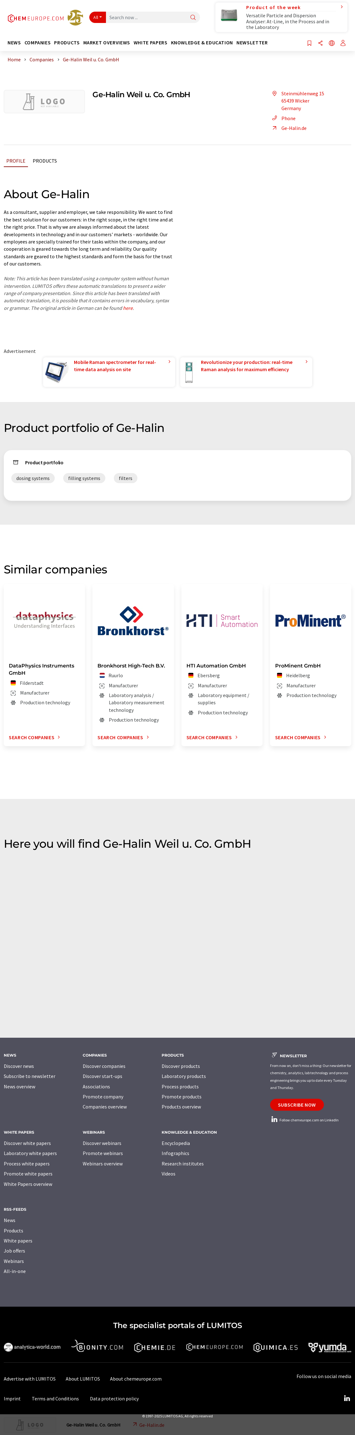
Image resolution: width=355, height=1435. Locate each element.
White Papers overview (28, 1184)
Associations (96, 1086)
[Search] (193, 17)
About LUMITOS (83, 1379)
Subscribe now (297, 1105)
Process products (180, 1086)
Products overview (181, 1106)
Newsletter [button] (252, 43)
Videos (168, 1173)
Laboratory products (184, 1076)
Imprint (12, 1398)
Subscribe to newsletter (29, 1076)
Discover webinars (102, 1143)
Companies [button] (38, 43)
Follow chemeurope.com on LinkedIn (304, 1120)
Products (45, 161)
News (9, 1220)
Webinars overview (103, 1163)
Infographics (175, 1153)
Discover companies (104, 1066)
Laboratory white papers (30, 1153)
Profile (15, 161)
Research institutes (183, 1163)
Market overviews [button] (106, 43)
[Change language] (331, 43)
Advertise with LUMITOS (30, 1379)
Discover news (19, 1066)
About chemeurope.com (136, 1379)
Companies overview (105, 1106)
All (95, 17)
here (128, 308)
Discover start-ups (102, 1076)
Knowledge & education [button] (202, 43)
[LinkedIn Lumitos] (346, 1398)
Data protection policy (114, 1398)
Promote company (103, 1096)
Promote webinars (103, 1153)
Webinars (14, 1261)
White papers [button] (151, 43)
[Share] (320, 43)
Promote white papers (28, 1173)
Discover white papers (27, 1143)
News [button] (14, 43)
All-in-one (15, 1271)
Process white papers (27, 1163)
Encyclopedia (176, 1143)
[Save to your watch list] (309, 43)
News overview (19, 1086)
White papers (18, 1240)
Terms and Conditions (55, 1398)
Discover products (181, 1066)
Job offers (14, 1251)
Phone (283, 118)
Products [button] (67, 43)
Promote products (182, 1096)
